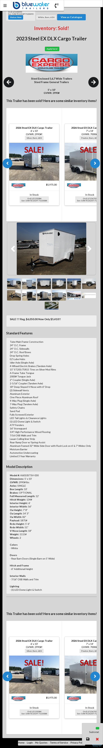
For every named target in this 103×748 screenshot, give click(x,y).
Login (30, 742)
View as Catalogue (71, 17)
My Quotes (41, 742)
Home (21, 742)
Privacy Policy (77, 742)
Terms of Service (59, 742)
